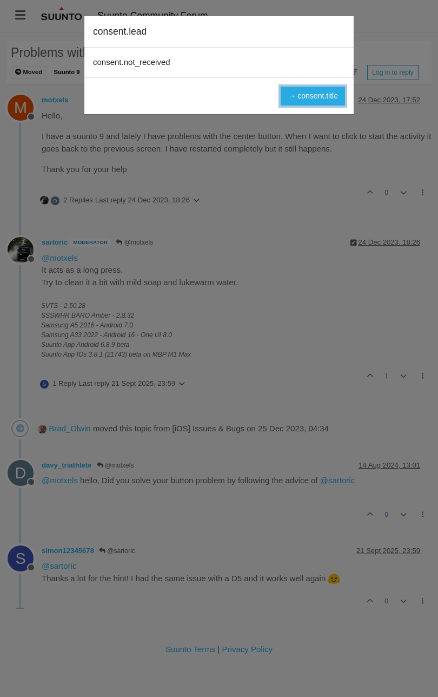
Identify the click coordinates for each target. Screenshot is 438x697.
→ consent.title (313, 95)
